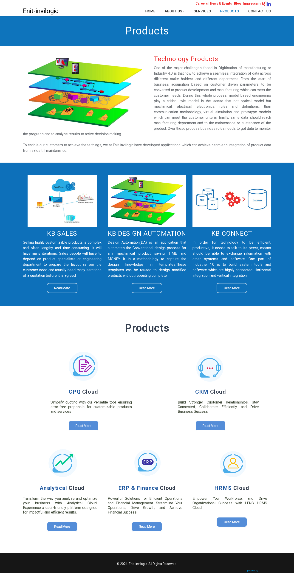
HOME (150, 11)
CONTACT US (259, 11)
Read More (62, 288)
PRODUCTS (229, 11)
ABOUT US (175, 11)
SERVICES (202, 11)
